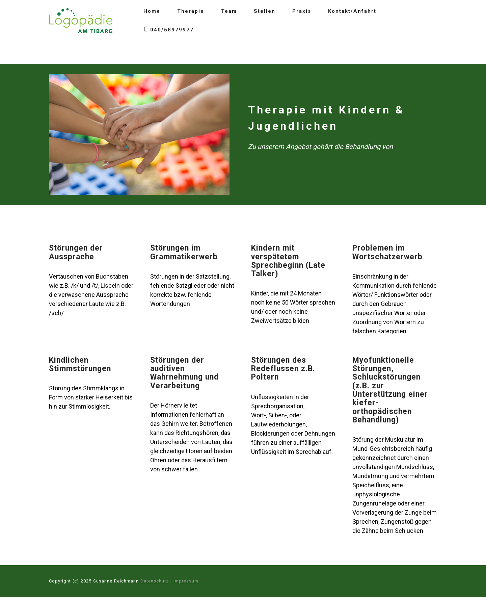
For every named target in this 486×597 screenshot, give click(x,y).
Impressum (185, 580)
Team (229, 11)
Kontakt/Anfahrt (352, 11)
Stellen (264, 11)
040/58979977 (168, 30)
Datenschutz (154, 580)
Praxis (301, 11)
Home (151, 11)
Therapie (190, 11)
